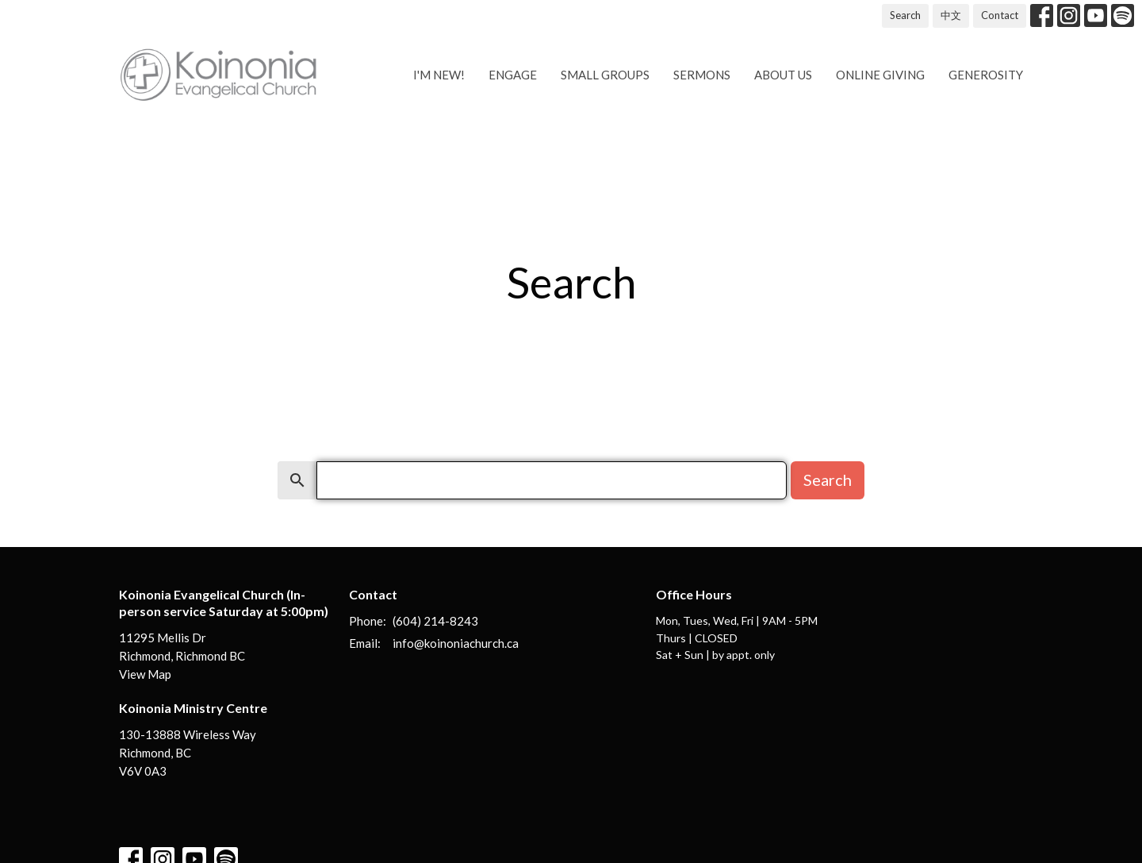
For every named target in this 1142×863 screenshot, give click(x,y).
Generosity (985, 74)
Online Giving (880, 74)
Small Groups (605, 74)
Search (905, 15)
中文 (951, 15)
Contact (999, 15)
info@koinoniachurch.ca (456, 643)
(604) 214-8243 (435, 621)
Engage (513, 74)
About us (783, 74)
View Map (145, 674)
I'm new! (439, 74)
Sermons (701, 74)
